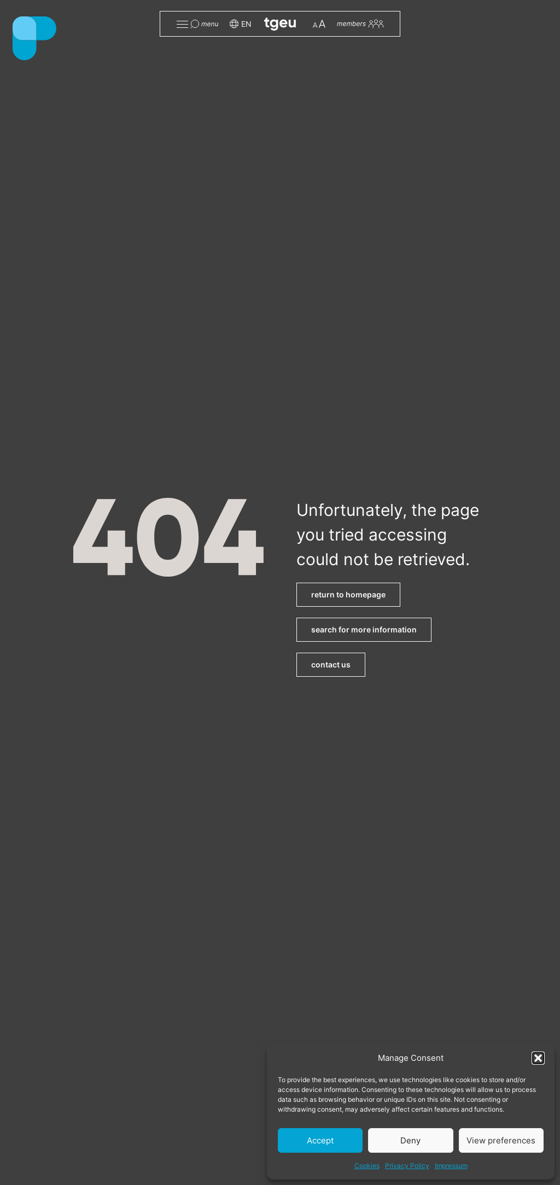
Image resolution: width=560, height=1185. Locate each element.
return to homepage (348, 594)
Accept (320, 1140)
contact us (331, 664)
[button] (538, 1058)
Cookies (367, 1165)
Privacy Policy (407, 1165)
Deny (410, 1140)
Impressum (451, 1165)
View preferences (500, 1140)
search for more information (364, 629)
